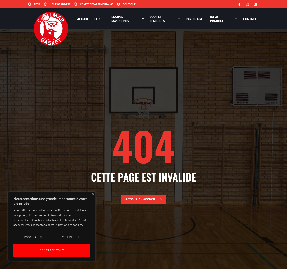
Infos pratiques (223, 18)
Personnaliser (32, 237)
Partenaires (195, 19)
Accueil (82, 19)
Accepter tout (52, 250)
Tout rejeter (71, 237)
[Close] (93, 195)
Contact (249, 19)
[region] (52, 227)
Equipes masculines (127, 18)
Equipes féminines (165, 18)
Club (99, 19)
